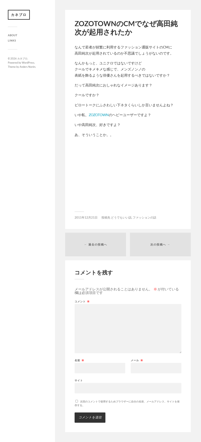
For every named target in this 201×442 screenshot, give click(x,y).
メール (137, 360)
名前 (79, 360)
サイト (79, 380)
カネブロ (19, 15)
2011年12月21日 (86, 217)
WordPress (28, 62)
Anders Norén (27, 66)
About (12, 35)
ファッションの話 (144, 217)
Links (12, 40)
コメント (82, 301)
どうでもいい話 (121, 217)
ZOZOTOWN (99, 115)
